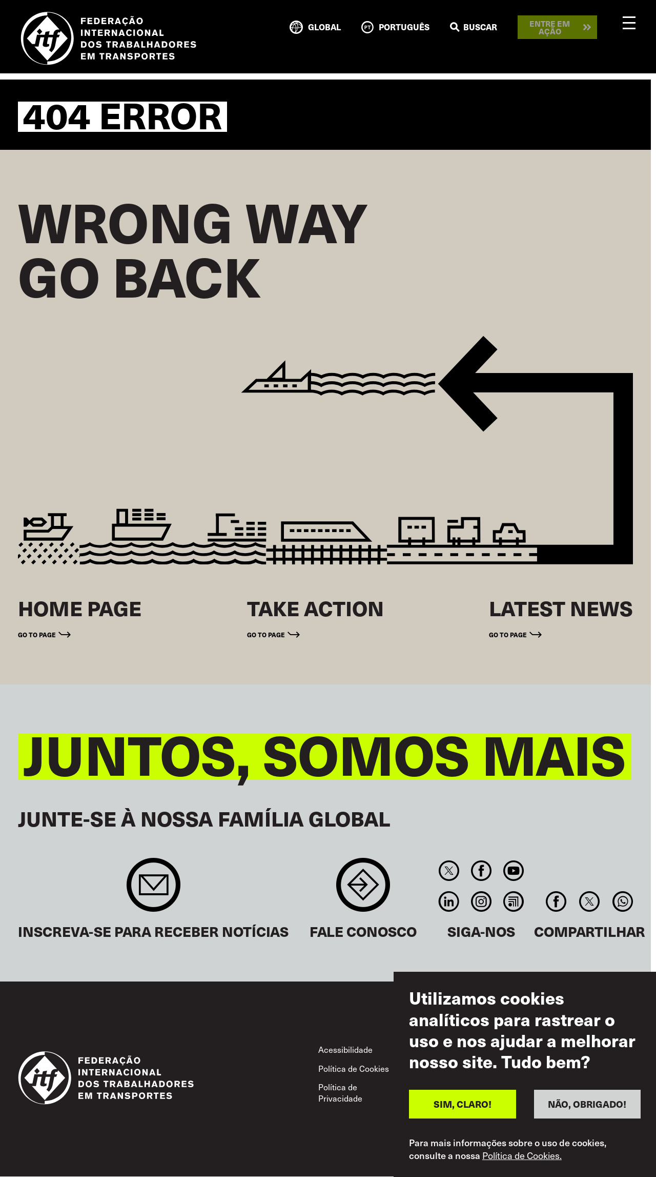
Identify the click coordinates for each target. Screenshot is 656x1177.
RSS (514, 901)
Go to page (37, 634)
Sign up (153, 890)
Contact (363, 890)
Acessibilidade (345, 1049)
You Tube (514, 870)
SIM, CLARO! (462, 1103)
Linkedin (449, 901)
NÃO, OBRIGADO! (587, 1103)
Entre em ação (549, 27)
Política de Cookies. (522, 1155)
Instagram (481, 901)
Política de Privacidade (340, 1092)
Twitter (449, 870)
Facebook (481, 870)
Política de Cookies (353, 1068)
